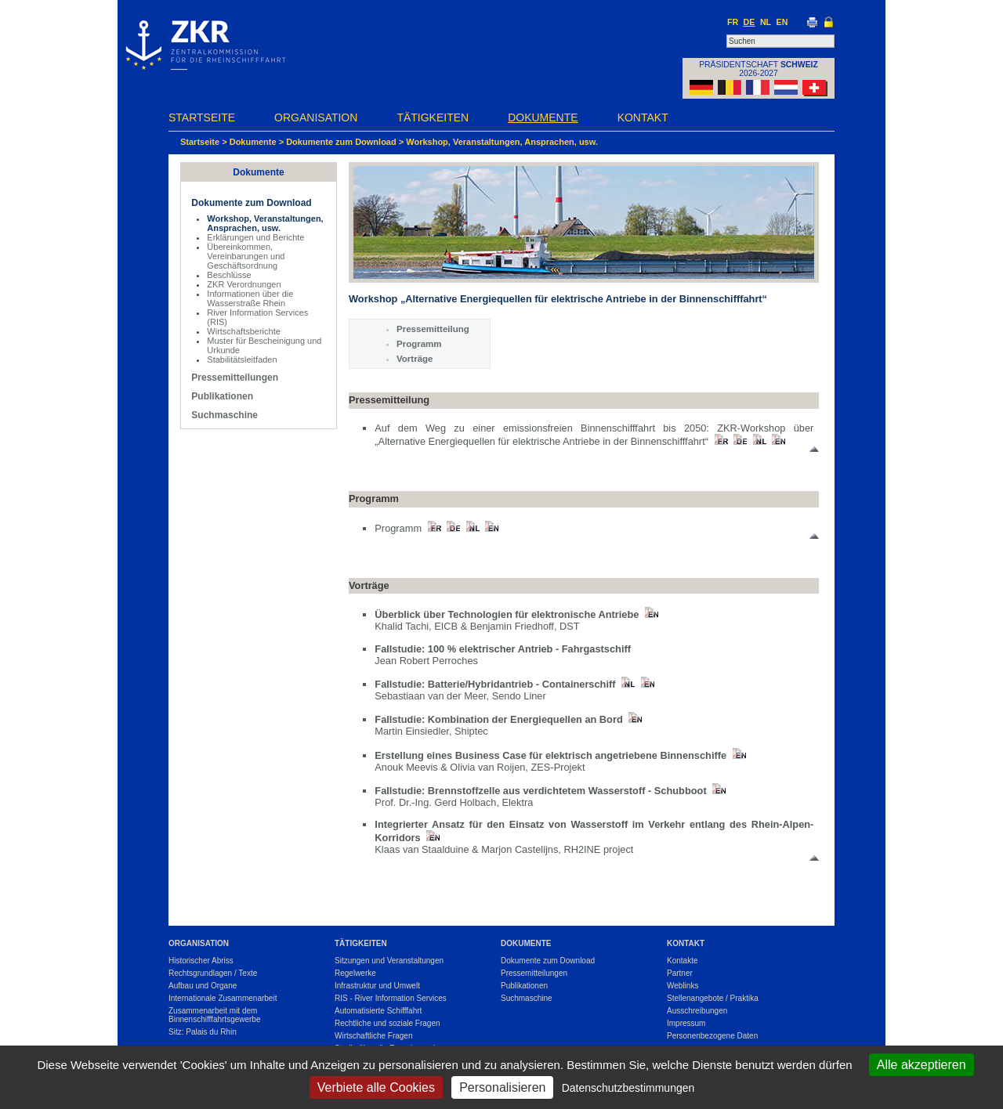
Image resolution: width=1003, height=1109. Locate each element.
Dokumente (543, 117)
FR (732, 22)
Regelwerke (355, 973)
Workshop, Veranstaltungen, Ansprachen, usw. (502, 141)
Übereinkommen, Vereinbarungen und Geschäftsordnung (245, 256)
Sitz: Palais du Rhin (202, 1032)
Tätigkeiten (432, 117)
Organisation (315, 117)
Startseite (201, 117)
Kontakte (682, 960)
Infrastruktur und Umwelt (377, 985)
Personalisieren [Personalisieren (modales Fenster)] (502, 1087)
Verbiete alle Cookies (376, 1087)
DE (749, 22)
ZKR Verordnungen (244, 284)
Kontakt (642, 117)
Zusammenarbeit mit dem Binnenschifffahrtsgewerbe (214, 1015)
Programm (419, 344)
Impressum (686, 1023)
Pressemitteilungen (234, 377)
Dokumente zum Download (341, 141)
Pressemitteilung (432, 329)
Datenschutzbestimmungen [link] (628, 1088)
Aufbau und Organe (202, 985)
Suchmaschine (224, 415)
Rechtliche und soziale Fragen (387, 1023)
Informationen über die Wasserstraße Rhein (250, 298)
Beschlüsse (229, 275)
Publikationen (222, 396)
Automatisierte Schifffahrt (378, 1010)
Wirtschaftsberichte (244, 331)
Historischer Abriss (201, 960)
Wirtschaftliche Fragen (373, 1035)
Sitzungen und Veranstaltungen (389, 960)
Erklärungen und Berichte (255, 237)
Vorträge (414, 358)
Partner (680, 973)
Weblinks (682, 985)
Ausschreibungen (697, 1010)
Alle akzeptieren (921, 1064)
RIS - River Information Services (391, 998)
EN (782, 22)
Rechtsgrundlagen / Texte (212, 973)
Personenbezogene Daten (712, 1035)
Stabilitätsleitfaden (242, 359)
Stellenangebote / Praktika (713, 998)
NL (765, 22)
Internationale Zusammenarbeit (222, 998)
